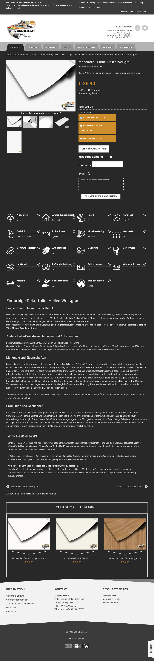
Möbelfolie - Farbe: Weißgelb (24, 486)
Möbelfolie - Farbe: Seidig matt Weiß (29, 558)
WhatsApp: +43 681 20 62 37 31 (119, 36)
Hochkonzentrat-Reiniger (131, 381)
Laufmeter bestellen (92, 118)
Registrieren (141, 12)
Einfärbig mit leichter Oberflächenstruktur (82, 54)
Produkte (24, 54)
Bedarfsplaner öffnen (94, 149)
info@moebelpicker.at (122, 38)
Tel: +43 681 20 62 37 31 (123, 34)
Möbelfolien (36, 54)
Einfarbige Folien (52, 54)
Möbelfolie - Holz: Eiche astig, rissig (125, 558)
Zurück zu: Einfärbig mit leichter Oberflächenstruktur (31, 494)
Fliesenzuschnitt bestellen (90, 128)
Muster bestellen (90, 138)
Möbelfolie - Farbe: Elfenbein (129, 486)
